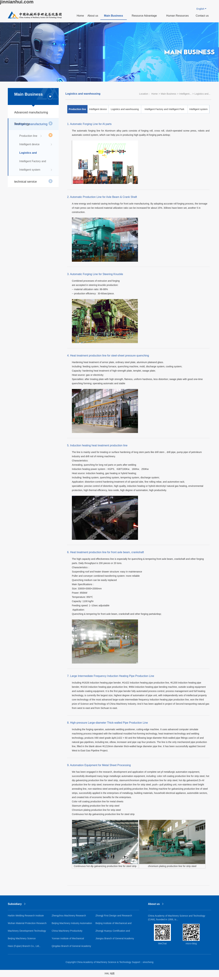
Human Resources (177, 15)
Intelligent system (36, 170)
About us (92, 15)
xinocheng (148, 962)
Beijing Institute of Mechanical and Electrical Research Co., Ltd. (113, 924)
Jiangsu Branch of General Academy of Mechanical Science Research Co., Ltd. (115, 939)
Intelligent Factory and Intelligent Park (36, 163)
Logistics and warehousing (36, 154)
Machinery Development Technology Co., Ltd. (27, 932)
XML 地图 (109, 973)
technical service (33, 181)
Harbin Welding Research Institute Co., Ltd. (26, 916)
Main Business (113, 15)
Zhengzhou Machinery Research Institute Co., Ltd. (69, 916)
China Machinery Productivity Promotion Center (67, 932)
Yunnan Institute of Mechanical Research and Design (68, 939)
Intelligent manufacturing (33, 126)
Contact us (202, 15)
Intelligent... (185, 93)
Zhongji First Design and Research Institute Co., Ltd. (113, 916)
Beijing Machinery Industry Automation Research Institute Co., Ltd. (72, 924)
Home (80, 15)
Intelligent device (36, 144)
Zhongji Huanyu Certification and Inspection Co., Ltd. (112, 932)
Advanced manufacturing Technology (33, 114)
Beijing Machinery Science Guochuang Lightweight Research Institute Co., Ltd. (26, 939)
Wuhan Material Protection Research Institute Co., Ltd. (27, 924)
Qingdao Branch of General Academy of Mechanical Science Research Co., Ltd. (71, 947)
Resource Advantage (144, 15)
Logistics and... (202, 93)
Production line (30, 136)
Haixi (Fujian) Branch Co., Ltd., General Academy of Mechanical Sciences (25, 947)
